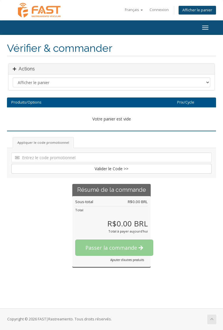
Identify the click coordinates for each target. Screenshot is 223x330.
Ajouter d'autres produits (127, 260)
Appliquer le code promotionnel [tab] (43, 142)
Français (134, 9)
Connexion (159, 9)
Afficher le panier (197, 10)
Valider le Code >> (111, 168)
